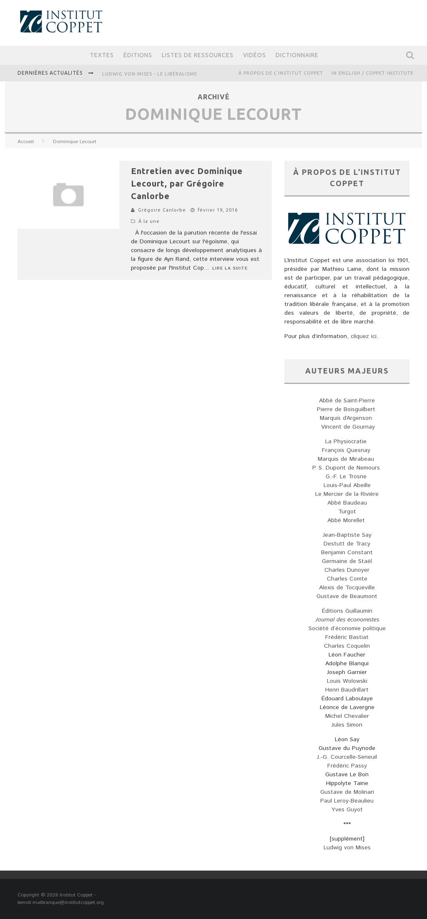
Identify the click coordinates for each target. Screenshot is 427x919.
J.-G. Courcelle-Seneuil (347, 757)
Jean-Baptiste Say (347, 535)
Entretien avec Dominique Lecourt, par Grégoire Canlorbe (187, 183)
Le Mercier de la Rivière (347, 494)
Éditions (137, 55)
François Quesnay (347, 450)
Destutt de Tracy (347, 544)
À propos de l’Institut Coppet (281, 73)
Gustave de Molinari (347, 792)
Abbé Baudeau (347, 503)
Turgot (347, 511)
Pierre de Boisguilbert (347, 409)
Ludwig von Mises (347, 847)
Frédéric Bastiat (347, 637)
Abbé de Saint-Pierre (347, 400)
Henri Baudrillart (347, 690)
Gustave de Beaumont (346, 596)
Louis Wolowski (347, 681)
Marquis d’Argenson (347, 418)
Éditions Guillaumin (347, 611)
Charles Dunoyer (346, 570)
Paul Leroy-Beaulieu (347, 801)
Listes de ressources (198, 55)
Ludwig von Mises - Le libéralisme (149, 73)
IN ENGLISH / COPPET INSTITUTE (373, 73)
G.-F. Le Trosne (347, 476)
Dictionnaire (297, 55)
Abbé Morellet (347, 520)
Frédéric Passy (347, 766)
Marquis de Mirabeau (347, 459)
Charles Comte (347, 579)
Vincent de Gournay (347, 427)
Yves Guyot (347, 809)
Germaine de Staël (347, 561)
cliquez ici (364, 336)
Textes (102, 55)
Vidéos (254, 55)
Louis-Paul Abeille (347, 485)
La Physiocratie (347, 441)
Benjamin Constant (347, 552)
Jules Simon (347, 725)
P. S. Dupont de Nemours (347, 468)
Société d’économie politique (347, 628)
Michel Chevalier (347, 716)
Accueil (26, 141)
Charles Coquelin (347, 646)
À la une (149, 221)
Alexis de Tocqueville (347, 587)
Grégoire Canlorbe (162, 209)
